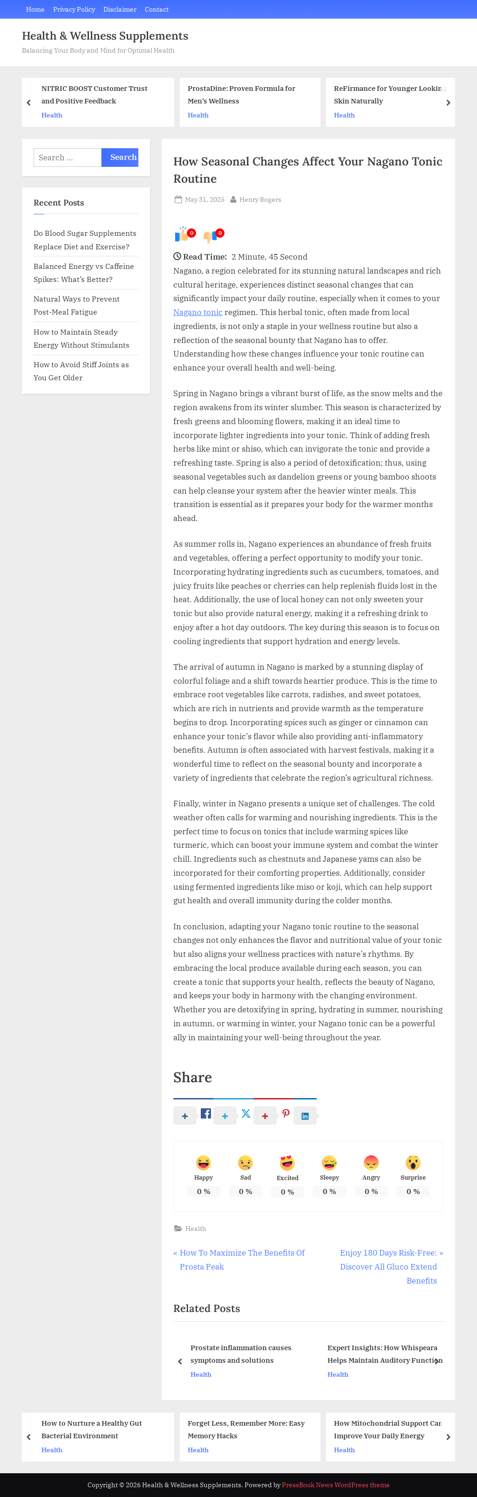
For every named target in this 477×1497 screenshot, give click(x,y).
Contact (157, 9)
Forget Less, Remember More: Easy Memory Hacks (246, 1429)
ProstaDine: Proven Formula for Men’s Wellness (241, 95)
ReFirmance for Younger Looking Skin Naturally (390, 95)
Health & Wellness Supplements (105, 35)
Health (51, 114)
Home (35, 9)
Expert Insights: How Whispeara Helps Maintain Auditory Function (385, 1354)
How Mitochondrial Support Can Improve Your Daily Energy (388, 1429)
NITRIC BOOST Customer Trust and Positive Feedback (94, 95)
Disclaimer (119, 9)
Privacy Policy (74, 9)
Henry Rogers (260, 198)
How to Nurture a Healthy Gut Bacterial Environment (91, 1429)
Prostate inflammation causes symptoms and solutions (241, 1354)
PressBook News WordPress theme (336, 1485)
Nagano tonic (198, 312)
